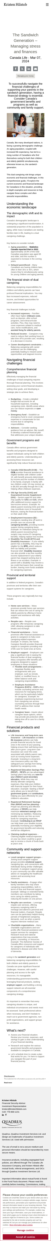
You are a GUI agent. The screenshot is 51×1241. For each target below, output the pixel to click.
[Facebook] (15, 69)
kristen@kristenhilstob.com (14, 1109)
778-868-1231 (13, 1112)
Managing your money (25, 76)
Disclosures (9, 1076)
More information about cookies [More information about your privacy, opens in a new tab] (21, 1225)
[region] (25, 1214)
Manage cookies (25, 1230)
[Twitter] (22, 68)
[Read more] (8, 1082)
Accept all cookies (25, 1236)
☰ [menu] (47, 5)
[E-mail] (35, 69)
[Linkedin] (29, 69)
